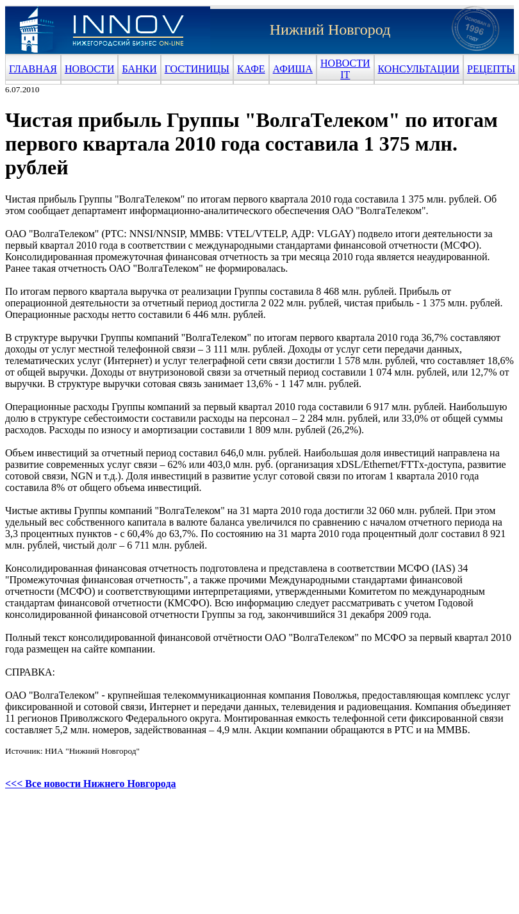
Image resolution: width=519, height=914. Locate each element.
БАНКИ (139, 68)
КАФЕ (251, 68)
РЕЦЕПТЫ (491, 68)
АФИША (293, 68)
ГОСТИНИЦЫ (197, 68)
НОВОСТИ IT (345, 69)
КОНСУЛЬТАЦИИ (418, 68)
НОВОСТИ (90, 68)
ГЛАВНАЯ (33, 68)
